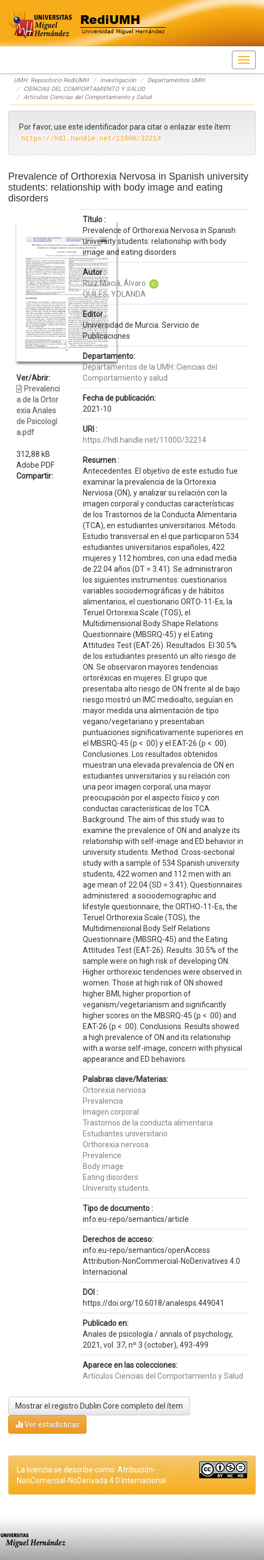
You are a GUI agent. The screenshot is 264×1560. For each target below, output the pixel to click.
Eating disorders (110, 1177)
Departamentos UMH (176, 80)
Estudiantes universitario (125, 1133)
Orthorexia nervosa (116, 1144)
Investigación (118, 80)
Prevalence (102, 1155)
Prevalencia (103, 1101)
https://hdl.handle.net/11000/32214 (144, 440)
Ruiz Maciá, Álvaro (114, 283)
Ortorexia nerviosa (114, 1090)
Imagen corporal (111, 1112)
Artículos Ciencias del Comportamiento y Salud (87, 97)
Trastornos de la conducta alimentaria (148, 1122)
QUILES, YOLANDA (114, 294)
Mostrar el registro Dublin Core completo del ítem (99, 1406)
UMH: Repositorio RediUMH (51, 80)
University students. (116, 1188)
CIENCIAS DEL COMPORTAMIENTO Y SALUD (84, 89)
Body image (103, 1166)
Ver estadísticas (47, 1424)
